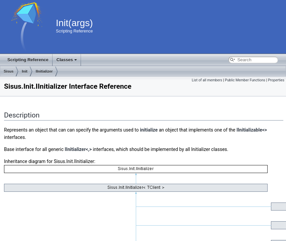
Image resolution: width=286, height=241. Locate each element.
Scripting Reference (28, 59)
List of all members (207, 80)
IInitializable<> (251, 130)
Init (24, 71)
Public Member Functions (245, 80)
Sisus (8, 71)
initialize (149, 130)
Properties (276, 80)
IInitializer (44, 71)
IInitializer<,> (78, 149)
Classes (67, 59)
